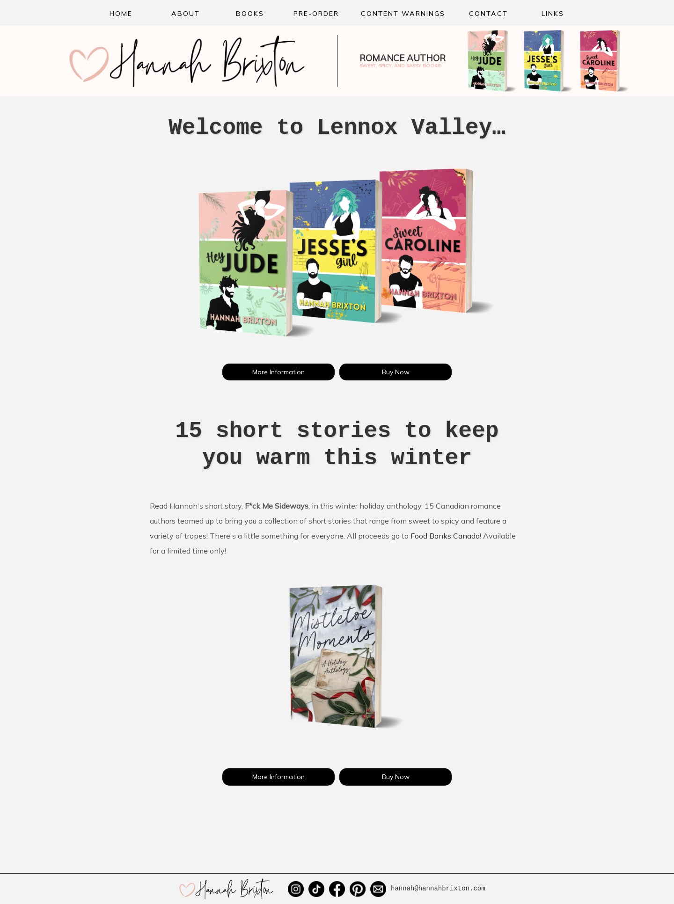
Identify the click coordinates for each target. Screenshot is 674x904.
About (185, 13)
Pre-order (316, 13)
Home (121, 13)
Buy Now (396, 372)
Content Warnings (403, 13)
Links (553, 13)
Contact (488, 13)
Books (250, 13)
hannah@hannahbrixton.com (438, 888)
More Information (278, 372)
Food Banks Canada (445, 535)
